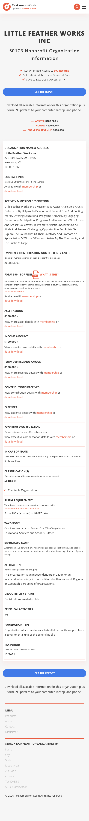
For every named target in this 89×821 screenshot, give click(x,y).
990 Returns (61, 70)
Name (8, 749)
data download (13, 191)
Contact (9, 726)
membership (30, 186)
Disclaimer (11, 732)
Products (10, 716)
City (7, 755)
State (8, 760)
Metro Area (12, 765)
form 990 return (11, 508)
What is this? (45, 274)
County (9, 776)
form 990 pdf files (19, 110)
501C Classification (16, 787)
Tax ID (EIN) (12, 781)
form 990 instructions (14, 291)
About (9, 721)
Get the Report (44, 91)
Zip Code (10, 771)
